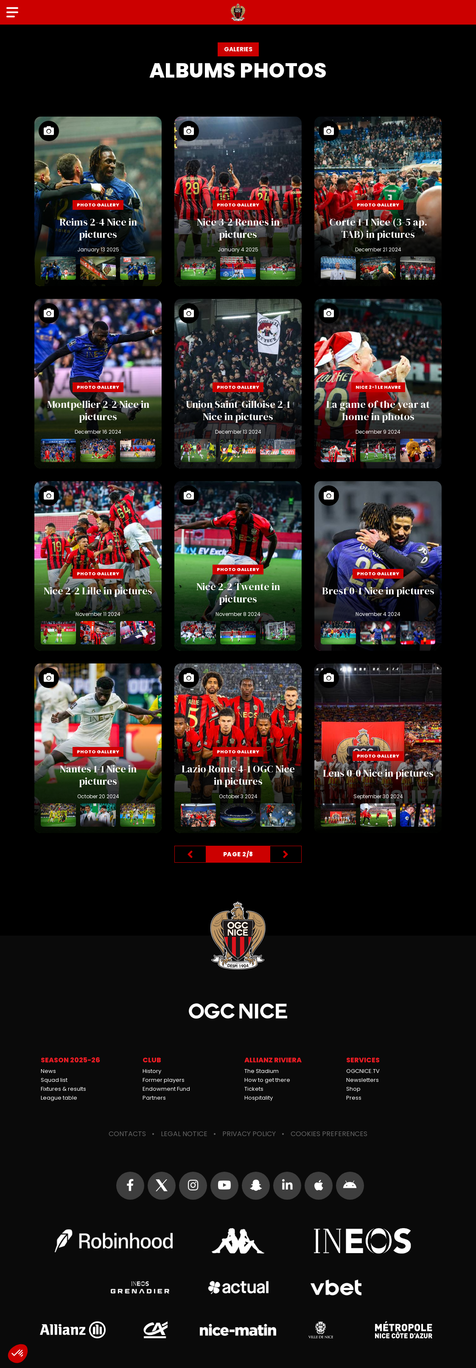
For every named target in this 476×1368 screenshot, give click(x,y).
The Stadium (261, 1071)
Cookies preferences (329, 1134)
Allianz (72, 1329)
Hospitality (258, 1098)
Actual (238, 1287)
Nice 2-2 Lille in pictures (98, 566)
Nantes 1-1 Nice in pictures (98, 748)
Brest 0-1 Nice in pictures (378, 566)
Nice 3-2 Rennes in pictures (238, 201)
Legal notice (184, 1134)
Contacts (127, 1134)
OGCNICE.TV (363, 1071)
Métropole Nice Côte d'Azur (403, 1329)
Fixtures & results (63, 1089)
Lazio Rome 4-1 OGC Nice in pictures (238, 748)
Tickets (253, 1089)
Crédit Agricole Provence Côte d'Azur (155, 1329)
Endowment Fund (166, 1089)
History (152, 1071)
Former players (164, 1080)
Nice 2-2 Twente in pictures (238, 566)
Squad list (54, 1080)
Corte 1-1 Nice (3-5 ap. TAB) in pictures (378, 201)
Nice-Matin (238, 1329)
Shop (353, 1089)
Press (353, 1098)
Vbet (336, 1287)
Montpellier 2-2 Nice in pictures (98, 383)
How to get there (267, 1080)
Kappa (238, 1241)
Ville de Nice (321, 1329)
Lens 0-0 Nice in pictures (378, 748)
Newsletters (362, 1080)
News (48, 1071)
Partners (154, 1098)
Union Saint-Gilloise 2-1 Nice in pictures (238, 383)
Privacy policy (249, 1134)
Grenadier (140, 1287)
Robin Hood (114, 1241)
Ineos (362, 1241)
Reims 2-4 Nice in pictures (98, 201)
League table (59, 1098)
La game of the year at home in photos (378, 383)
